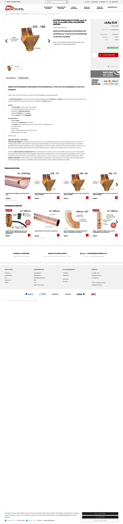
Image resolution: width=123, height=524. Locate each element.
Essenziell (10, 520)
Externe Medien (21, 520)
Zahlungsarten (37, 275)
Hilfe (35, 280)
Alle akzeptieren (100, 513)
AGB (6, 277)
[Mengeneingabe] (93, 55)
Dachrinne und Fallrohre (48, 7)
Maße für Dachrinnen (39, 284)
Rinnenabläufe (24, 13)
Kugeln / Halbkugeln (74, 7)
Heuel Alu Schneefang (100, 7)
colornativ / (35, 300)
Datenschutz (8, 280)
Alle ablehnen (100, 517)
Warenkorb (65, 279)
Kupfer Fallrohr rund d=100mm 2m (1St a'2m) (46, 230)
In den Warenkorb (107, 55)
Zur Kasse (65, 281)
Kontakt (6, 282)
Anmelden (65, 272)
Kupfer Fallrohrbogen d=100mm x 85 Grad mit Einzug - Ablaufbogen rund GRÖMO (75, 231)
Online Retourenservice (39, 277)
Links (35, 282)
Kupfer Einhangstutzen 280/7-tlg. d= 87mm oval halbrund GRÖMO (105, 194)
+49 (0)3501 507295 (15, 1)
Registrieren (66, 275)
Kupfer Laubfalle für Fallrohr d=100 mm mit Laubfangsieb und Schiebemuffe (104, 231)
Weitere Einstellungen (48, 520)
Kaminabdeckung (112, 7)
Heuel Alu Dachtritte (87, 7)
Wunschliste (112, 66)
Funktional (39, 520)
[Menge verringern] (96, 56)
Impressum (7, 272)
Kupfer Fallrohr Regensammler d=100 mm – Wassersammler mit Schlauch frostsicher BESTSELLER (17, 232)
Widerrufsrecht (8, 275)
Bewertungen (23, 78)
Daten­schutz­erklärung (65, 515)
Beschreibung (11, 78)
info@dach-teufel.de (97, 284)
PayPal (30, 520)
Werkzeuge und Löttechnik (61, 7)
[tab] (11, 78)
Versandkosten (114, 29)
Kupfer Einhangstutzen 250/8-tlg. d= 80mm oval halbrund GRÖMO (76, 194)
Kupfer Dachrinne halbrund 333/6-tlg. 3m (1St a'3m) (17, 194)
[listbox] (18, 182)
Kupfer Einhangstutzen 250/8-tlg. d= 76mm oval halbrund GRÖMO (47, 194)
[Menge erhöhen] (96, 54)
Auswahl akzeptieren (100, 520)
